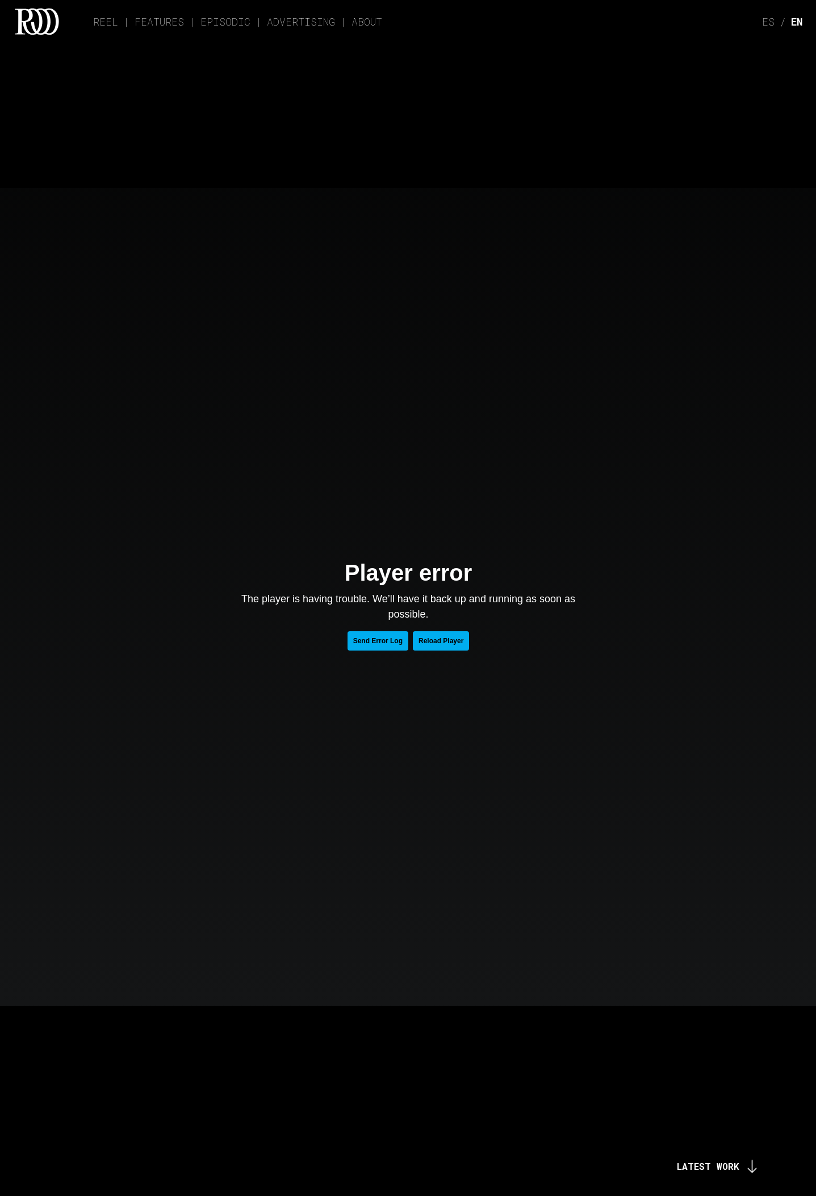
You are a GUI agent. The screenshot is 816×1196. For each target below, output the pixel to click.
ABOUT (366, 21)
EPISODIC (225, 21)
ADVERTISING (301, 21)
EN (797, 21)
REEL (105, 21)
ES (768, 21)
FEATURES (159, 21)
